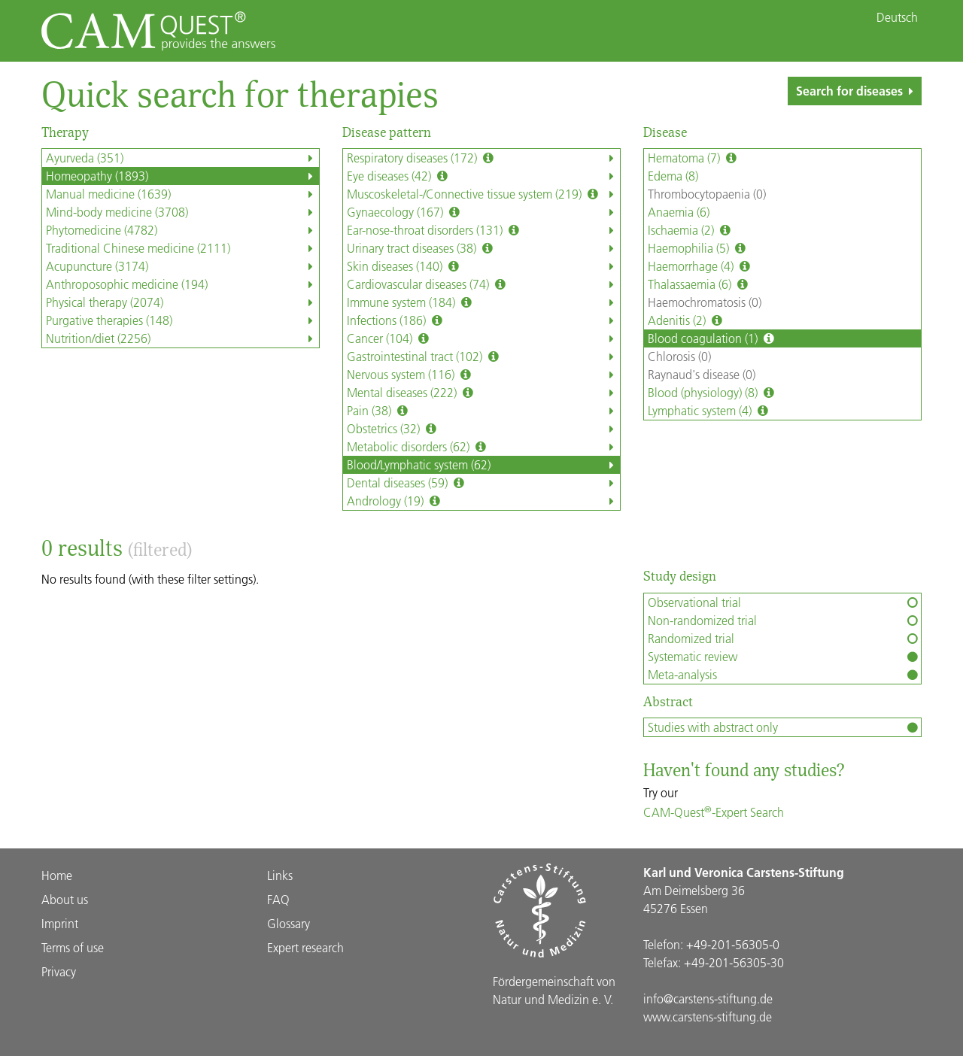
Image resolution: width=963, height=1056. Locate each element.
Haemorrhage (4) (700, 266)
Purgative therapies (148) (182, 320)
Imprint (59, 923)
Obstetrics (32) (483, 429)
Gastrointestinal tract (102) (483, 356)
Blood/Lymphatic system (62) (483, 465)
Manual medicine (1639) (182, 194)
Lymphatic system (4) (709, 411)
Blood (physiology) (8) (712, 393)
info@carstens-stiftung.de (708, 998)
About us (64, 899)
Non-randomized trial (784, 620)
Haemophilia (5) (698, 248)
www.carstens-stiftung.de (707, 1016)
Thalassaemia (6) (699, 284)
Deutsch (897, 17)
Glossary (288, 923)
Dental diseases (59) (483, 483)
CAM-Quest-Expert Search (713, 812)
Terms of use (72, 947)
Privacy (58, 971)
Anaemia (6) (678, 212)
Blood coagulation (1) (712, 338)
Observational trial (784, 602)
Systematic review (784, 657)
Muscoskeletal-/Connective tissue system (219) (483, 194)
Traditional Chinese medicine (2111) (182, 248)
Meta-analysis (784, 675)
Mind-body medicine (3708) (182, 212)
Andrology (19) (483, 501)
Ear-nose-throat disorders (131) (483, 230)
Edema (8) (673, 176)
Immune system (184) (483, 302)
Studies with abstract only (784, 727)
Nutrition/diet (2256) (182, 338)
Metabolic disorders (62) (483, 447)
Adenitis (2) (686, 320)
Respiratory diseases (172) (483, 158)
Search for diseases (857, 91)
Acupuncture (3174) (182, 266)
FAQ (278, 899)
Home (56, 875)
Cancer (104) (483, 338)
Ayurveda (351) (182, 158)
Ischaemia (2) (691, 230)
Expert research (305, 947)
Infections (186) (483, 320)
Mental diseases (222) (483, 393)
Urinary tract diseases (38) (483, 248)
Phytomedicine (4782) (182, 230)
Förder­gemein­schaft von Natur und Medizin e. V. (554, 990)
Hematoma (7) (694, 158)
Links (280, 875)
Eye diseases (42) (483, 176)
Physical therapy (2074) (182, 302)
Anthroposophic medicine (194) (182, 284)
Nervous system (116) (483, 375)
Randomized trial (784, 639)
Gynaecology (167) (483, 212)
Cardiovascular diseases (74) (483, 284)
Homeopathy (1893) (182, 176)
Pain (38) (483, 411)
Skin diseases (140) (483, 266)
